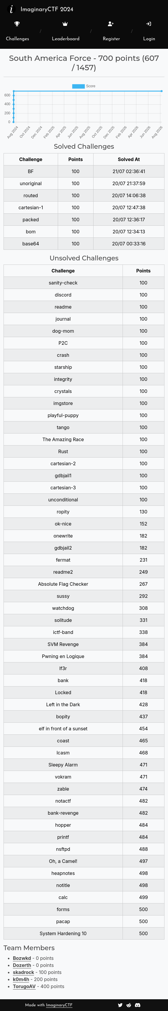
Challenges (17, 31)
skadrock (23, 972)
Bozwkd (22, 958)
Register (111, 31)
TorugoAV (24, 986)
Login (149, 31)
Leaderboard (65, 31)
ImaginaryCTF (59, 1005)
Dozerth (22, 965)
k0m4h (21, 979)
